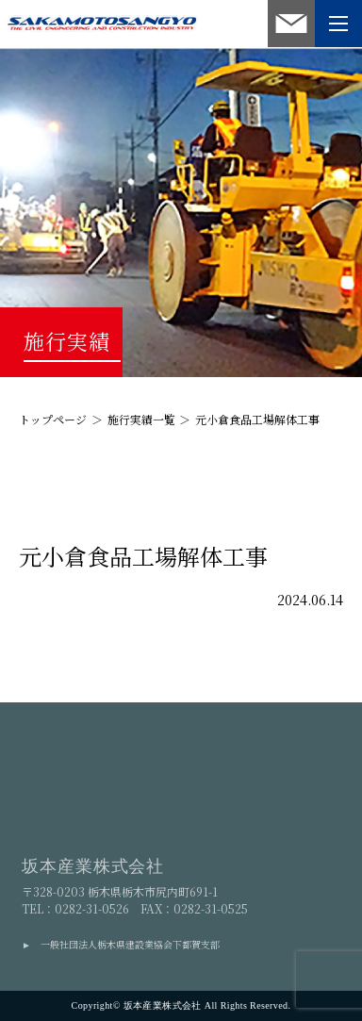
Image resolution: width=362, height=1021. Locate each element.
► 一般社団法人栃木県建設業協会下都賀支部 (121, 944)
